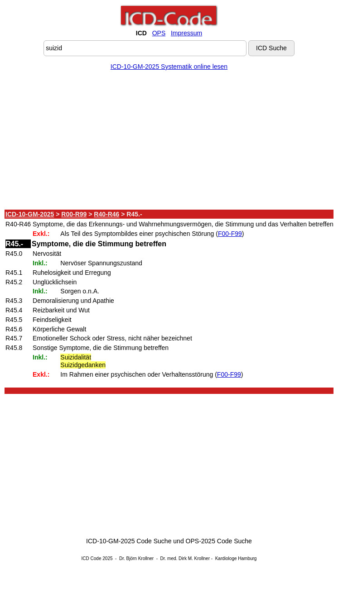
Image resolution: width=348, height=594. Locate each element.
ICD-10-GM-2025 (29, 214)
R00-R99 (74, 214)
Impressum (186, 33)
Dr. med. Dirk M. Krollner (185, 558)
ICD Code (92, 558)
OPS (159, 33)
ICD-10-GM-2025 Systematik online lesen (169, 66)
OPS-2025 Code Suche (219, 541)
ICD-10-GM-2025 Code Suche (128, 541)
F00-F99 (230, 233)
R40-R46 (106, 214)
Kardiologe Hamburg (236, 558)
